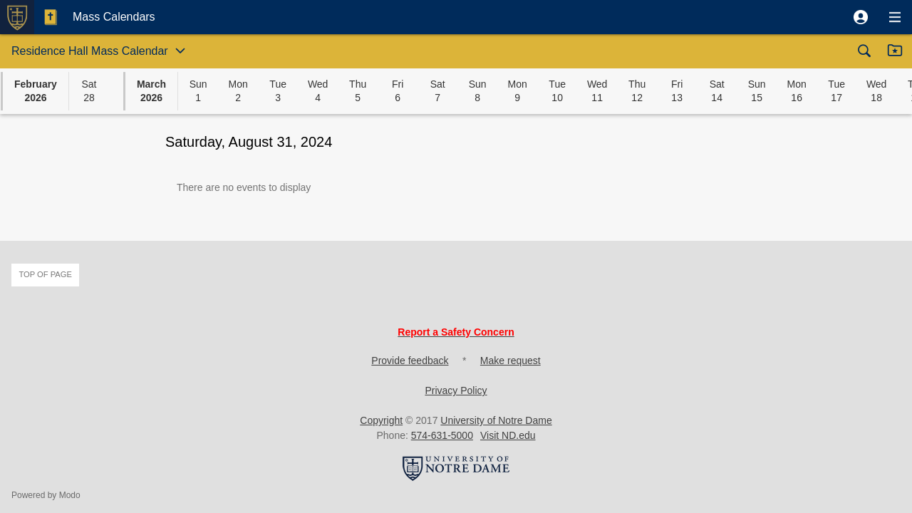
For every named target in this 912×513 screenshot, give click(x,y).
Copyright (381, 420)
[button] (861, 17)
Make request (510, 360)
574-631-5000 (442, 435)
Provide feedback (409, 360)
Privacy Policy (456, 390)
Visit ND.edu (508, 435)
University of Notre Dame (495, 420)
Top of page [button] (45, 274)
